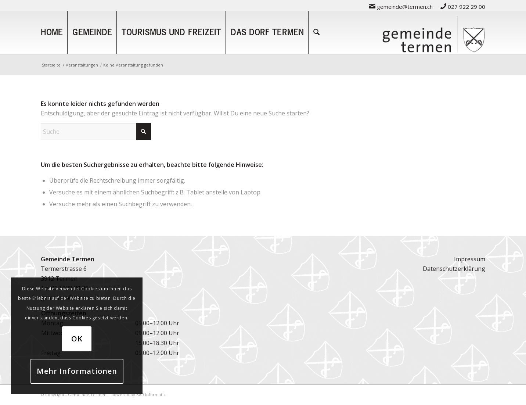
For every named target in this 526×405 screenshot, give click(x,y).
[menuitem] (401, 6)
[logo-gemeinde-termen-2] (433, 32)
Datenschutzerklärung (454, 269)
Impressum (469, 259)
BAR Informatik (151, 394)
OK (77, 339)
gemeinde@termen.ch (401, 6)
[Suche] (316, 32)
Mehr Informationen (77, 371)
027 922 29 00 (462, 6)
